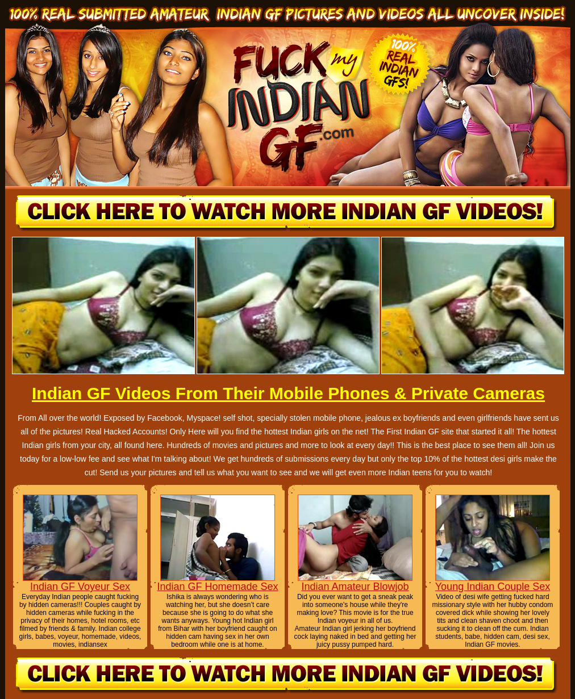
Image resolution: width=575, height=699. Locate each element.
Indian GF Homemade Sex (217, 586)
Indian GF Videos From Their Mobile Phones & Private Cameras (288, 393)
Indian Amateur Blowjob (355, 586)
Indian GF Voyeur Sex (80, 586)
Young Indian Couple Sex (493, 586)
